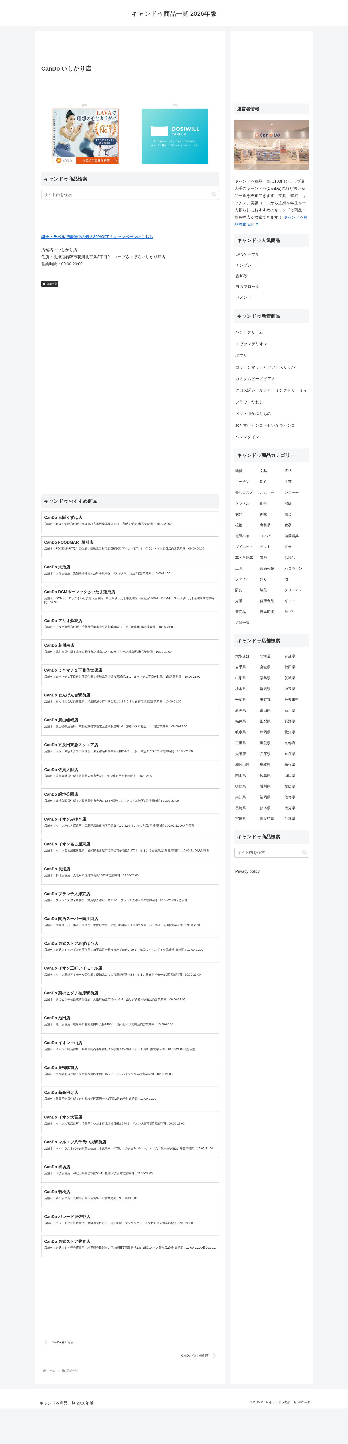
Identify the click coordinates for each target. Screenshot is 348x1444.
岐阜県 (240, 732)
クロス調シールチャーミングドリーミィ (271, 390)
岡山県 (240, 775)
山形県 (240, 678)
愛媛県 (290, 786)
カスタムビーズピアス (255, 379)
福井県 (240, 721)
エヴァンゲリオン (251, 344)
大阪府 (240, 754)
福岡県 (265, 797)
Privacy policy (247, 871)
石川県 (290, 710)
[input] (130, 195)
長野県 (290, 721)
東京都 (265, 700)
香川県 (265, 786)
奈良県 (290, 754)
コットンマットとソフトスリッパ (265, 367)
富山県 (265, 710)
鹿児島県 (267, 819)
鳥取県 (265, 764)
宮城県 (265, 667)
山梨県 (265, 721)
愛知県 (290, 732)
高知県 (240, 797)
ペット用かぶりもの (253, 413)
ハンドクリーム (249, 332)
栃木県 (240, 689)
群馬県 (265, 689)
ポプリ (241, 355)
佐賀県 (290, 797)
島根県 (290, 764)
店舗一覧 (50, 283)
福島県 (265, 678)
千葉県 (240, 700)
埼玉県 (290, 689)
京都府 (290, 743)
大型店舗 (242, 656)
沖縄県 (290, 819)
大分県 (290, 808)
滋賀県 (265, 743)
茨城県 (290, 678)
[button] (214, 194)
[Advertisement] (130, 50)
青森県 (290, 656)
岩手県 (240, 667)
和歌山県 (242, 764)
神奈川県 (292, 700)
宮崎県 (240, 819)
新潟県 (240, 710)
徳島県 (240, 786)
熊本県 (265, 808)
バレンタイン (247, 437)
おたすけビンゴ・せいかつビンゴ (265, 425)
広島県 (265, 775)
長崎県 (240, 808)
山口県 (290, 775)
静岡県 (265, 732)
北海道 (265, 656)
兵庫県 (265, 754)
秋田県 (290, 667)
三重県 (240, 743)
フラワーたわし (249, 402)
